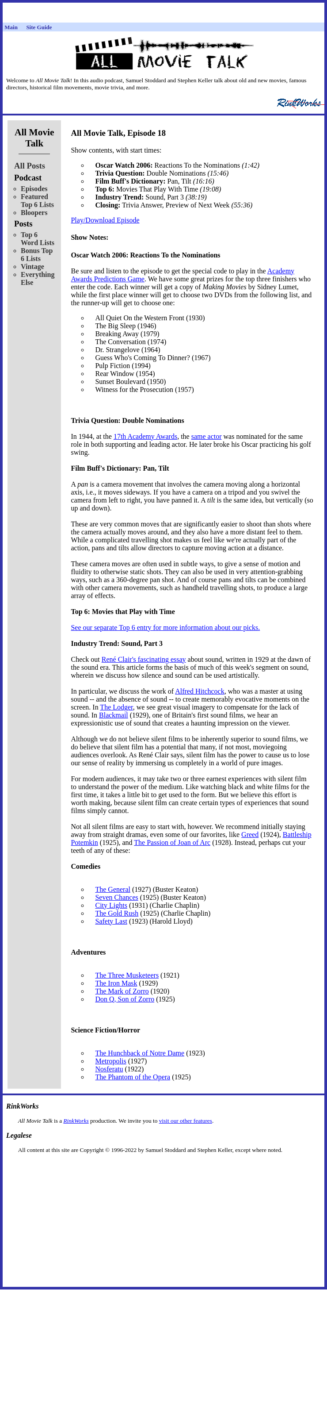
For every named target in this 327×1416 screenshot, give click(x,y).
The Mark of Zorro (121, 991)
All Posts (29, 165)
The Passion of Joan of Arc (172, 842)
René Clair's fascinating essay (144, 659)
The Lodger (116, 707)
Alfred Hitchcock (199, 691)
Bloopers (34, 212)
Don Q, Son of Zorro (124, 999)
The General (112, 889)
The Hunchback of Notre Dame (139, 1053)
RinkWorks (75, 1120)
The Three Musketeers (127, 975)
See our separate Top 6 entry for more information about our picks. (165, 627)
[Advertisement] (163, 1167)
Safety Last (111, 921)
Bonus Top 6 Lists (37, 254)
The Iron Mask (116, 983)
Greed (250, 834)
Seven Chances (116, 897)
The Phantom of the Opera (132, 1077)
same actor (206, 436)
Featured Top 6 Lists (37, 200)
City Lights (111, 905)
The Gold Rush (116, 913)
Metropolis (110, 1061)
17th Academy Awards (145, 436)
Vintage (32, 266)
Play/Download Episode (105, 220)
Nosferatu (109, 1069)
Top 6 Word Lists (37, 238)
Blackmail (113, 715)
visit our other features (185, 1120)
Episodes (34, 188)
